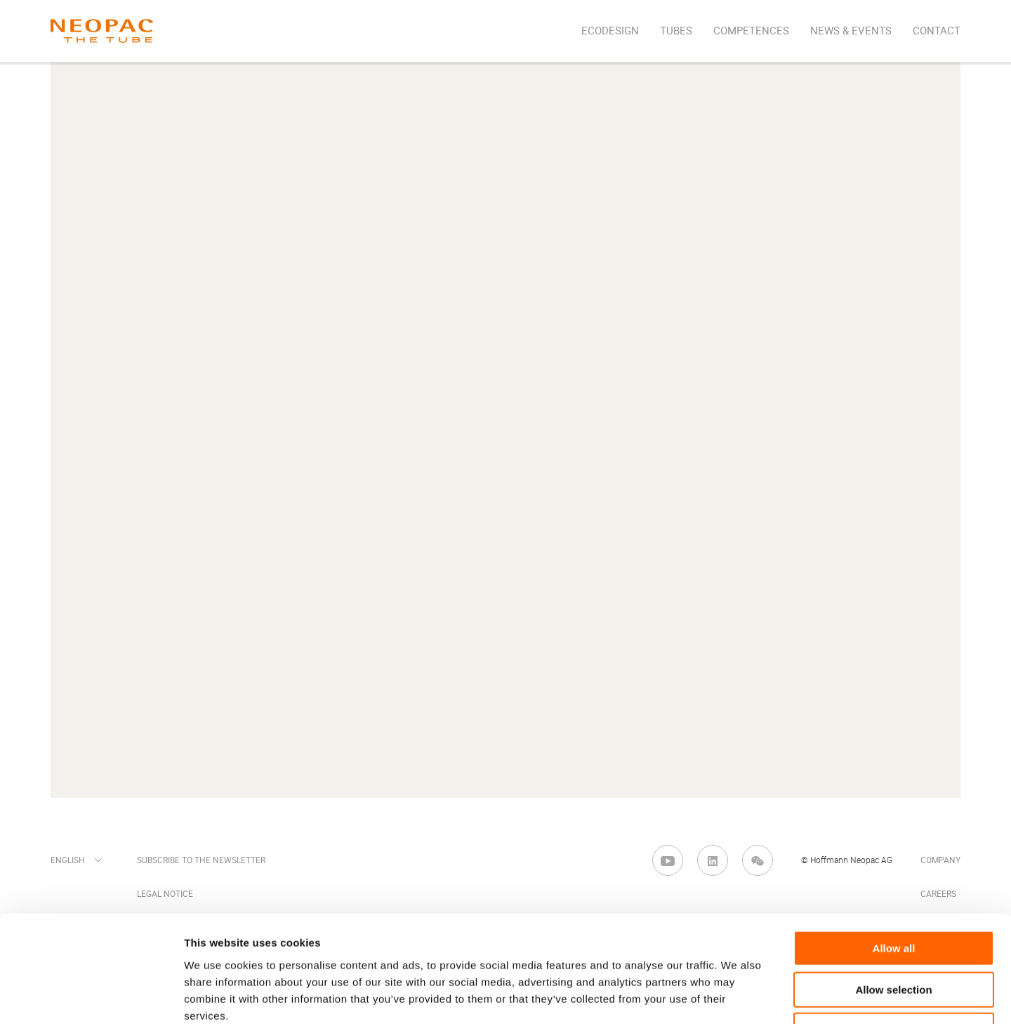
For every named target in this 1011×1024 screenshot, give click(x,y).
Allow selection (893, 894)
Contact (936, 31)
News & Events (851, 31)
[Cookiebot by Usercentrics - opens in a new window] (90, 996)
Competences (751, 31)
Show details (736, 996)
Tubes (676, 31)
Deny (894, 934)
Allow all (894, 852)
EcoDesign (610, 31)
